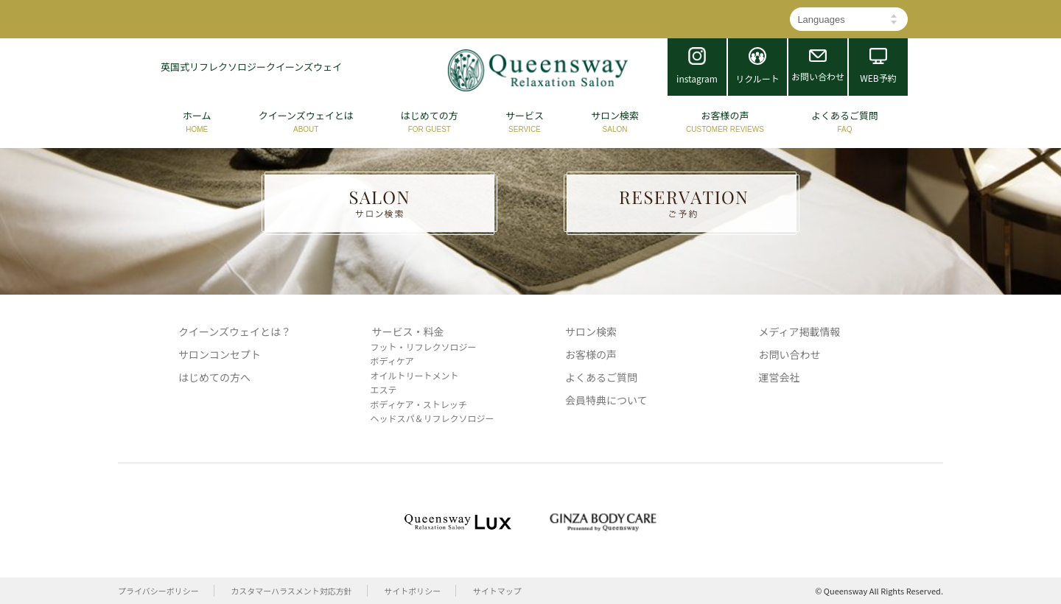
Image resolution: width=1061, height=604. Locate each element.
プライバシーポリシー (158, 591)
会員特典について (606, 400)
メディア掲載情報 (800, 331)
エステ (384, 389)
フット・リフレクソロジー (424, 346)
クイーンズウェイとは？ (234, 331)
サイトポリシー (412, 591)
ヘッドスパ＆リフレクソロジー (432, 418)
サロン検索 (591, 331)
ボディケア (392, 360)
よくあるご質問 (601, 377)
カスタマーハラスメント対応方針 (291, 591)
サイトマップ (497, 591)
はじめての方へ (214, 377)
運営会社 (779, 377)
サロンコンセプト (219, 354)
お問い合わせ (790, 354)
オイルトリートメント (415, 375)
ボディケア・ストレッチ (419, 404)
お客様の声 (591, 354)
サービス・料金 (408, 331)
